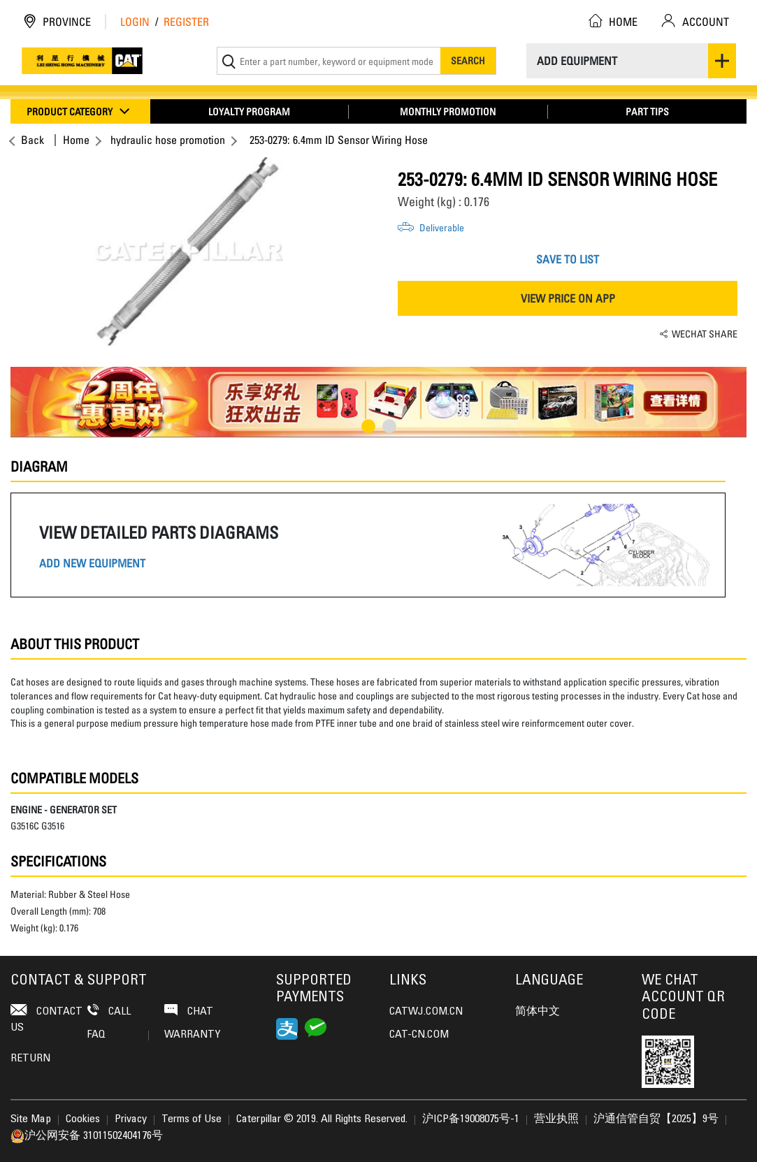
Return (30, 1058)
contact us (46, 1018)
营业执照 (556, 1119)
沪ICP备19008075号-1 (470, 1119)
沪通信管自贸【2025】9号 (656, 1119)
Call (109, 1010)
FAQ (118, 1034)
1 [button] (368, 426)
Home (76, 140)
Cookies (83, 1119)
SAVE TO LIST (567, 259)
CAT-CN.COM (419, 1034)
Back (30, 140)
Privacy (131, 1119)
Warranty (192, 1034)
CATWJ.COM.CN (426, 1011)
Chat (188, 1010)
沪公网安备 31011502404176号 (86, 1136)
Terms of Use (191, 1119)
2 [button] (389, 426)
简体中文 (537, 1011)
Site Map (30, 1119)
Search (468, 60)
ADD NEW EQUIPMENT (92, 563)
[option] (189, 251)
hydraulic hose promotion (167, 140)
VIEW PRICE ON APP (568, 298)
